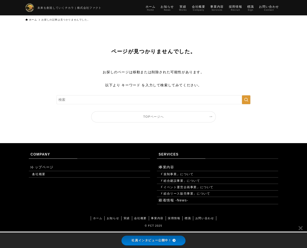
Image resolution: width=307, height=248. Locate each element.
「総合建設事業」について (185, 187)
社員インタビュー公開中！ (153, 240)
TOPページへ (153, 116)
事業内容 (169, 168)
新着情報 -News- (176, 215)
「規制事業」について (181, 178)
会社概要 (43, 178)
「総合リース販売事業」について (190, 206)
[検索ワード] (153, 99)
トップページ (45, 168)
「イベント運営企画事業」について (191, 196)
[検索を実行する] (246, 99)
